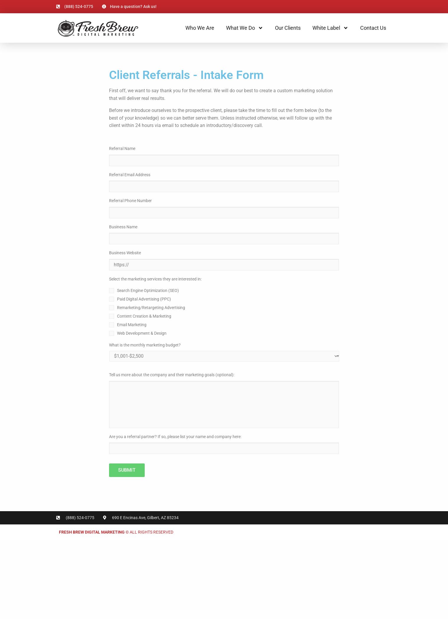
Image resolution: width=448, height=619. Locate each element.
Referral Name (122, 148)
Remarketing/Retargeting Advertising (151, 307)
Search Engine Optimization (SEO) (148, 290)
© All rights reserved (116, 532)
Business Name (123, 227)
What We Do (244, 28)
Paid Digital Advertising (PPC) (144, 299)
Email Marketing (131, 324)
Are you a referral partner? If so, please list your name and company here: (175, 436)
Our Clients (288, 28)
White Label (330, 28)
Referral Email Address (129, 174)
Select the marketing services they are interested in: (155, 279)
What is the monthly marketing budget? (145, 345)
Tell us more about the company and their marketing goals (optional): (171, 374)
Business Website (125, 252)
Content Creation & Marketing (144, 316)
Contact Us (373, 28)
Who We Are (199, 28)
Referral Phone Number (130, 200)
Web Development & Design (142, 333)
